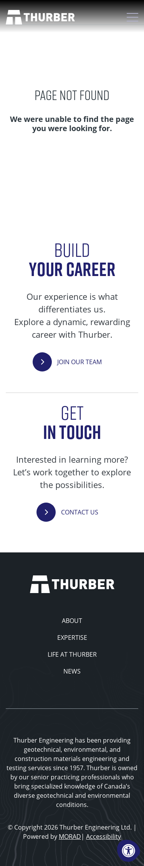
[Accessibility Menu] (128, 850)
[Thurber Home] (72, 583)
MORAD (70, 836)
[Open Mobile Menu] (132, 17)
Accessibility (103, 836)
